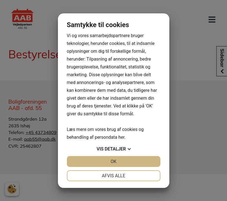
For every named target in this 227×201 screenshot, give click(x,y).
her (121, 137)
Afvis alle (113, 175)
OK (113, 161)
